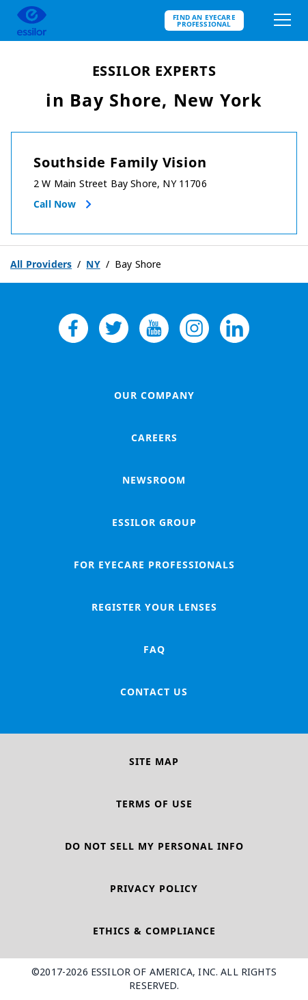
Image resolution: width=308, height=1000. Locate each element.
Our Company (154, 395)
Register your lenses (154, 606)
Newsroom (154, 479)
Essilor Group (154, 522)
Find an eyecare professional (204, 20)
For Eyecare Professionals (154, 564)
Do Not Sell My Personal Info (154, 845)
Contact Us (154, 691)
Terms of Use (154, 803)
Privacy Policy (154, 888)
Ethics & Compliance (154, 930)
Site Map (154, 761)
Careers (154, 437)
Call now (54, 203)
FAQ (154, 649)
